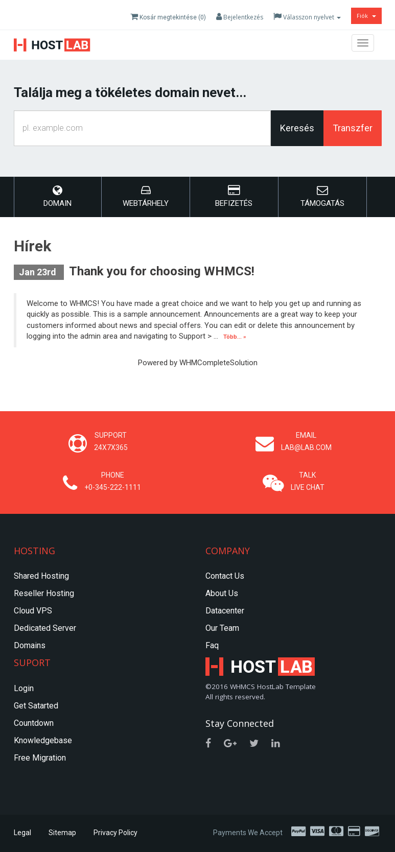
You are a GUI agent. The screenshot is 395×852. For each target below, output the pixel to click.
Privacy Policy (115, 833)
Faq (212, 645)
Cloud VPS (33, 611)
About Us (221, 593)
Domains (29, 645)
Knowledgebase (43, 740)
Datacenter (224, 611)
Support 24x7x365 (111, 441)
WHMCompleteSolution (218, 362)
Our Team (222, 628)
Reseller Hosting (44, 593)
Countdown (34, 723)
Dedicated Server (45, 628)
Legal (22, 833)
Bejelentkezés (239, 17)
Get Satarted (36, 706)
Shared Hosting (41, 576)
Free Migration (40, 758)
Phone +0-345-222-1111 (112, 481)
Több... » (234, 337)
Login (24, 688)
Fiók (366, 15)
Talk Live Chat (307, 481)
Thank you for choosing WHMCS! (161, 271)
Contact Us (224, 576)
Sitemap (62, 833)
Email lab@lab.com (306, 441)
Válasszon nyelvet (307, 17)
